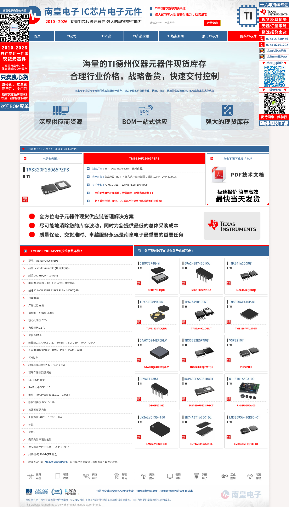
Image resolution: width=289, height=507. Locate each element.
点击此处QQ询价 (276, 50)
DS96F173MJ (156, 405)
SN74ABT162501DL (201, 444)
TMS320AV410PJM (246, 328)
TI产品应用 (141, 36)
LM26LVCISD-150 (156, 444)
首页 (37, 36)
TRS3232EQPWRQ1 (201, 367)
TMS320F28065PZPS (65, 149)
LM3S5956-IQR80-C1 (246, 444)
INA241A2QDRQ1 (246, 290)
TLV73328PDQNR (156, 328)
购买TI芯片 (248, 36)
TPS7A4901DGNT (201, 328)
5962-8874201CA (201, 290)
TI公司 (72, 36)
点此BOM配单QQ (277, 56)
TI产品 (106, 36)
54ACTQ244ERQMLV (156, 367)
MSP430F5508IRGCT (201, 405)
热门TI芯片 (210, 36)
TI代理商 (31, 149)
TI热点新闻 (176, 36)
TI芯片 (44, 149)
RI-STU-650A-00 (246, 405)
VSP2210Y (246, 367)
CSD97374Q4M (156, 290)
